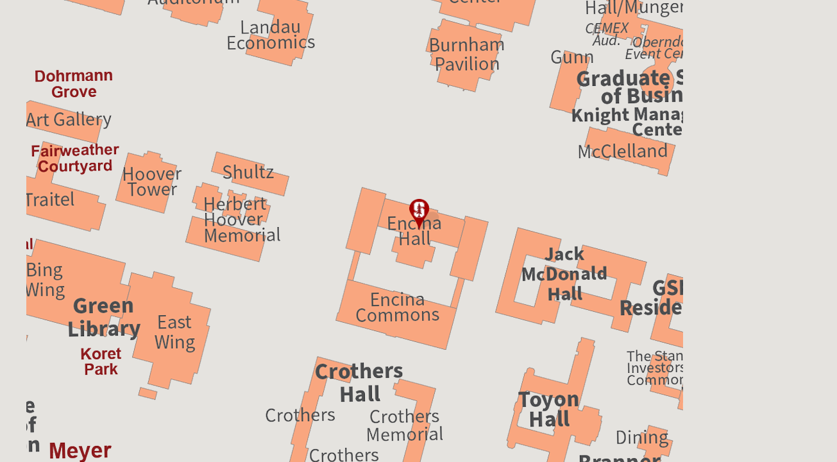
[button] (418, 215)
